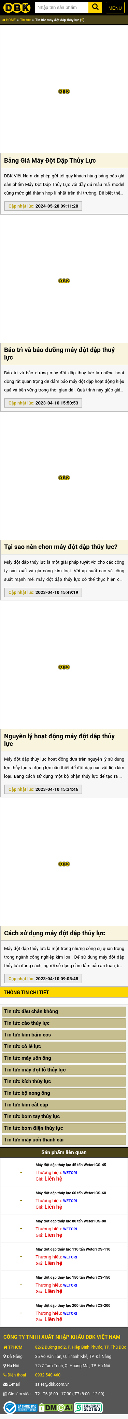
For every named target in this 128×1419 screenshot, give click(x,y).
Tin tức (25, 20)
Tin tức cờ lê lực (22, 1046)
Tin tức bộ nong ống (27, 1093)
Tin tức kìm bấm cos (27, 1035)
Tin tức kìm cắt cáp (26, 1105)
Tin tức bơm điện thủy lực (33, 1128)
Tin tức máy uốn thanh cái (33, 1140)
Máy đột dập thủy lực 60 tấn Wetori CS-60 (70, 1193)
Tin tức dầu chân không (31, 1011)
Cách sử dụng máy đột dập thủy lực (54, 933)
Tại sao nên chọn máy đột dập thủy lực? (60, 547)
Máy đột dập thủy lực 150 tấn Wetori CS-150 (72, 1277)
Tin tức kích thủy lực (27, 1081)
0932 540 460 (47, 1375)
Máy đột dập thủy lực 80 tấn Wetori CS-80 (70, 1221)
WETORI (70, 1173)
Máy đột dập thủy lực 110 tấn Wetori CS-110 (72, 1249)
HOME (9, 20)
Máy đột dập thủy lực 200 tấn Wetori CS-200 (72, 1305)
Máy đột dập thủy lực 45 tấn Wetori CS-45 (70, 1165)
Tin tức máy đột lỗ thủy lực (35, 1070)
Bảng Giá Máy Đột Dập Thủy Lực (50, 160)
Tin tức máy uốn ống (27, 1058)
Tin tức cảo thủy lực (26, 1023)
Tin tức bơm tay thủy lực (32, 1116)
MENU (115, 8)
